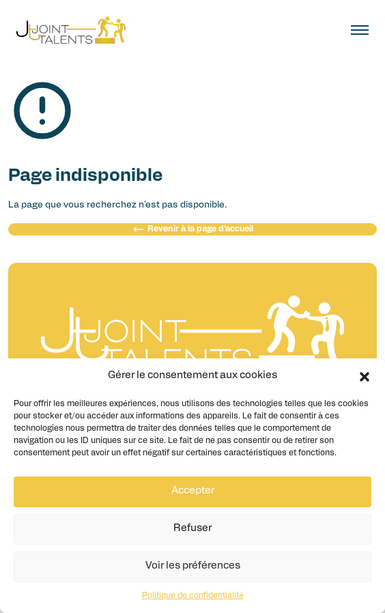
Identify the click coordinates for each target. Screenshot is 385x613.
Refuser (192, 529)
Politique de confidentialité (193, 596)
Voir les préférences (192, 566)
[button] (364, 377)
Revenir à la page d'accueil (192, 229)
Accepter (192, 491)
